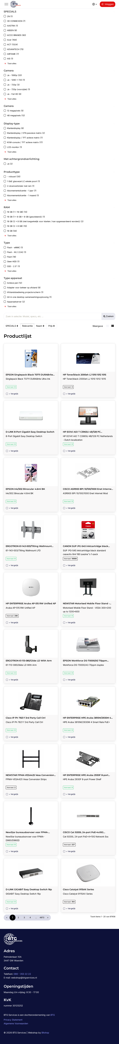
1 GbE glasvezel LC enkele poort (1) (22, 181)
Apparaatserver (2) (14, 302)
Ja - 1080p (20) (13, 75)
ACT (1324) (11, 44)
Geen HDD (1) (12, 261)
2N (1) (8, 16)
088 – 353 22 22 (22, 974)
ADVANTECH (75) (14, 49)
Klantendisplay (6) (14, 128)
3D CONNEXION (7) (14, 21)
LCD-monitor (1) (13, 147)
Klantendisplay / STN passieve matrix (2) (24, 133)
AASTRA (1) (11, 26)
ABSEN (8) (10, 30)
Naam (40, 326)
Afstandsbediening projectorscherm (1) (23, 292)
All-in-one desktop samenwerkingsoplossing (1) (28, 297)
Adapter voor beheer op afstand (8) (22, 287)
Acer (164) (10, 40)
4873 (42, 917)
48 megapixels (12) (14, 115)
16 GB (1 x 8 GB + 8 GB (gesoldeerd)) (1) (24, 216)
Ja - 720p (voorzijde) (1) (17, 89)
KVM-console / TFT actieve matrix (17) (23, 142)
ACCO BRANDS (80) (15, 35)
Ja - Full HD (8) (12, 94)
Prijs (51, 326)
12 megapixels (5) (14, 111)
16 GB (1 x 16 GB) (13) (15, 212)
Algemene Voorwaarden (16, 1023)
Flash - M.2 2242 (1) (15, 252)
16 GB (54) (10, 231)
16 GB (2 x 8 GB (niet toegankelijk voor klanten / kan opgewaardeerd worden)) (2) (44, 221)
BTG (53, 1015)
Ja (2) (8, 163)
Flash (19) (10, 257)
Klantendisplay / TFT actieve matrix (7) (23, 138)
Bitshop (45, 1032)
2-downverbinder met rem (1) (19, 186)
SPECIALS (12, 326)
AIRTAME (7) (11, 54)
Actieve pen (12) (13, 283)
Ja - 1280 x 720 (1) (14, 80)
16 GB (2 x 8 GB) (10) (15, 226)
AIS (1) (8, 58)
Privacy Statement (13, 1019)
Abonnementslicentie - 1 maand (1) (21, 195)
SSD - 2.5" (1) (12, 266)
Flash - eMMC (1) (13, 247)
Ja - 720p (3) (12, 84)
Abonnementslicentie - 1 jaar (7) (20, 191)
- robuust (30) (12, 176)
